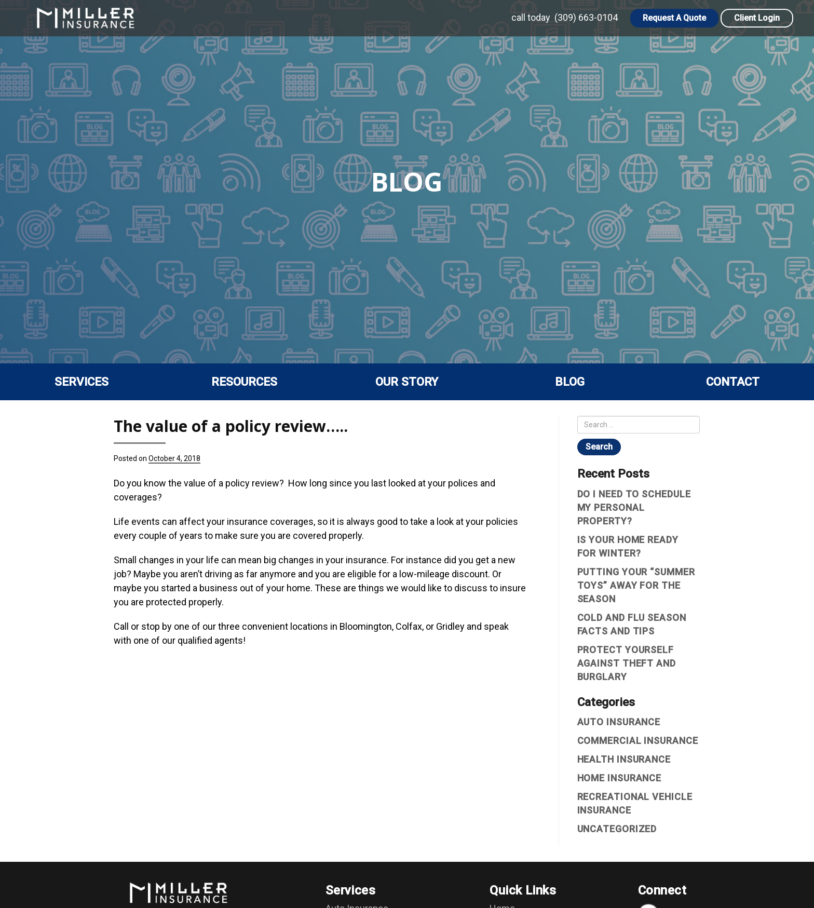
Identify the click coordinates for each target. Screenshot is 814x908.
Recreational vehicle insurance (635, 803)
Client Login (757, 18)
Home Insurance (619, 778)
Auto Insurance (619, 721)
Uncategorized (617, 828)
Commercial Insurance (637, 740)
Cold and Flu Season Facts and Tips (631, 624)
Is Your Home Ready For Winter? (628, 546)
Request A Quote (674, 18)
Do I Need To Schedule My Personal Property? (634, 507)
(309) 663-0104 (586, 17)
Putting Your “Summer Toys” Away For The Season (636, 585)
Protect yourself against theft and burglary (626, 663)
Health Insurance (624, 759)
